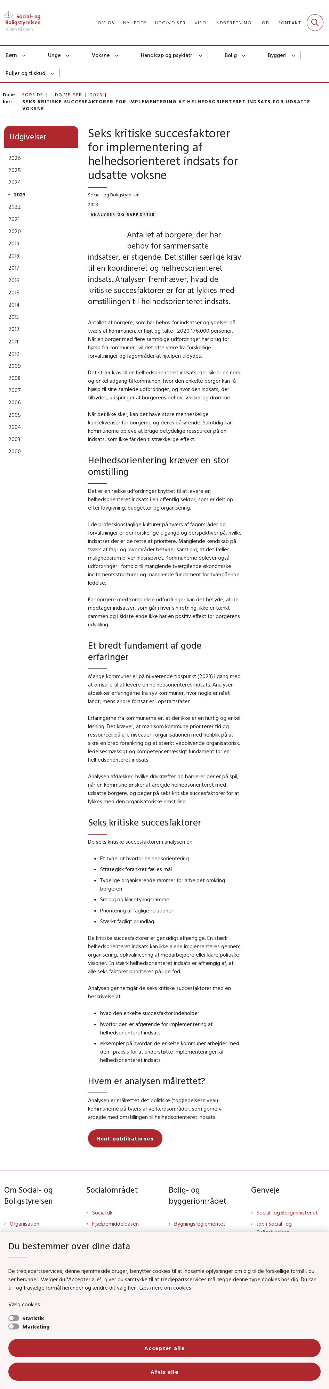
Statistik (33, 1318)
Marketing (36, 1326)
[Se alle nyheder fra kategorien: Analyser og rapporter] (123, 214)
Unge (54, 54)
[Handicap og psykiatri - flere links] (201, 55)
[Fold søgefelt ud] (315, 22)
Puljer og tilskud (26, 73)
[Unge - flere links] (68, 55)
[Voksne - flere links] (117, 55)
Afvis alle (164, 1371)
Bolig (231, 54)
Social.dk (102, 1212)
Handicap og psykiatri (167, 54)
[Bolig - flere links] (244, 55)
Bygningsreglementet (199, 1223)
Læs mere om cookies (165, 1287)
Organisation (24, 1223)
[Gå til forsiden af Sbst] (20, 22)
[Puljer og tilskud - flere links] (53, 73)
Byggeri (277, 54)
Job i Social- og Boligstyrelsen (274, 1227)
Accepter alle (164, 1348)
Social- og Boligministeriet (287, 1212)
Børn (11, 54)
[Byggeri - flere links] (294, 55)
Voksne (101, 54)
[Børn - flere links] (24, 55)
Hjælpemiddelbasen (115, 1223)
